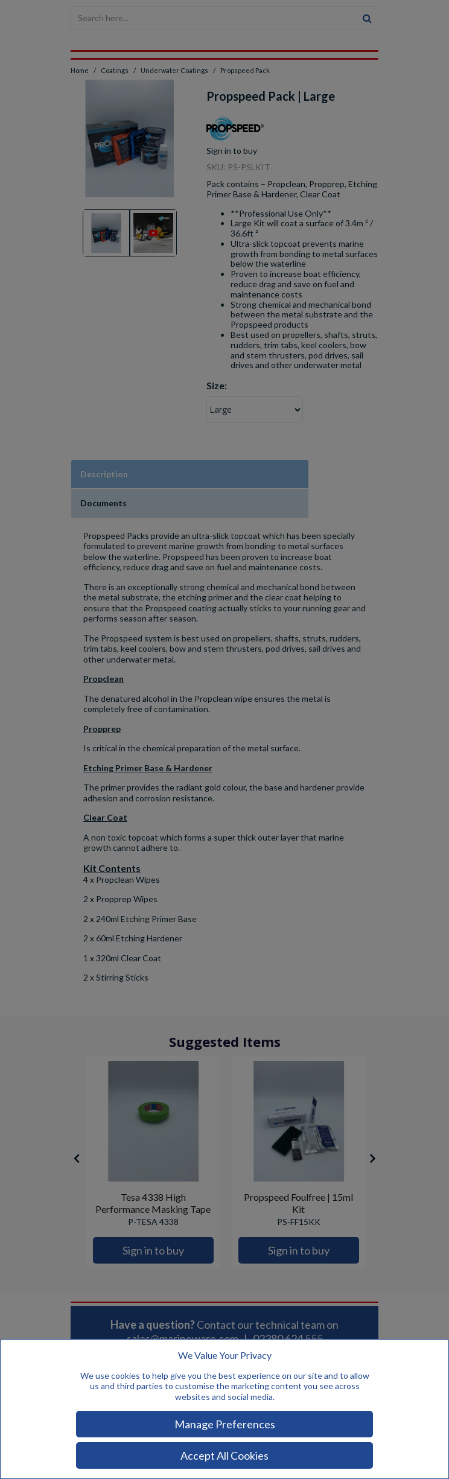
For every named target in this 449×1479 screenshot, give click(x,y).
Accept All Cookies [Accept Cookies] (224, 1455)
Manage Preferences (224, 1424)
